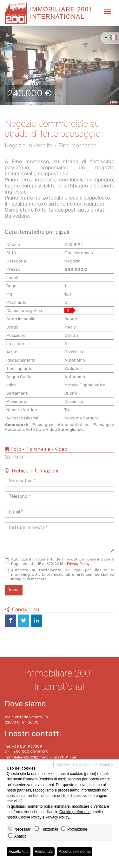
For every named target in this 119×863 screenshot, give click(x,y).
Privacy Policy (78, 564)
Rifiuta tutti (44, 851)
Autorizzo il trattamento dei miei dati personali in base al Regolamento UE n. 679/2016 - (59, 561)
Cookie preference (74, 812)
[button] (6, 65)
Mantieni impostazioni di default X (85, 764)
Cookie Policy (30, 817)
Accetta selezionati (74, 851)
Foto (14, 457)
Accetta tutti (19, 851)
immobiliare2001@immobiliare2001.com (41, 757)
